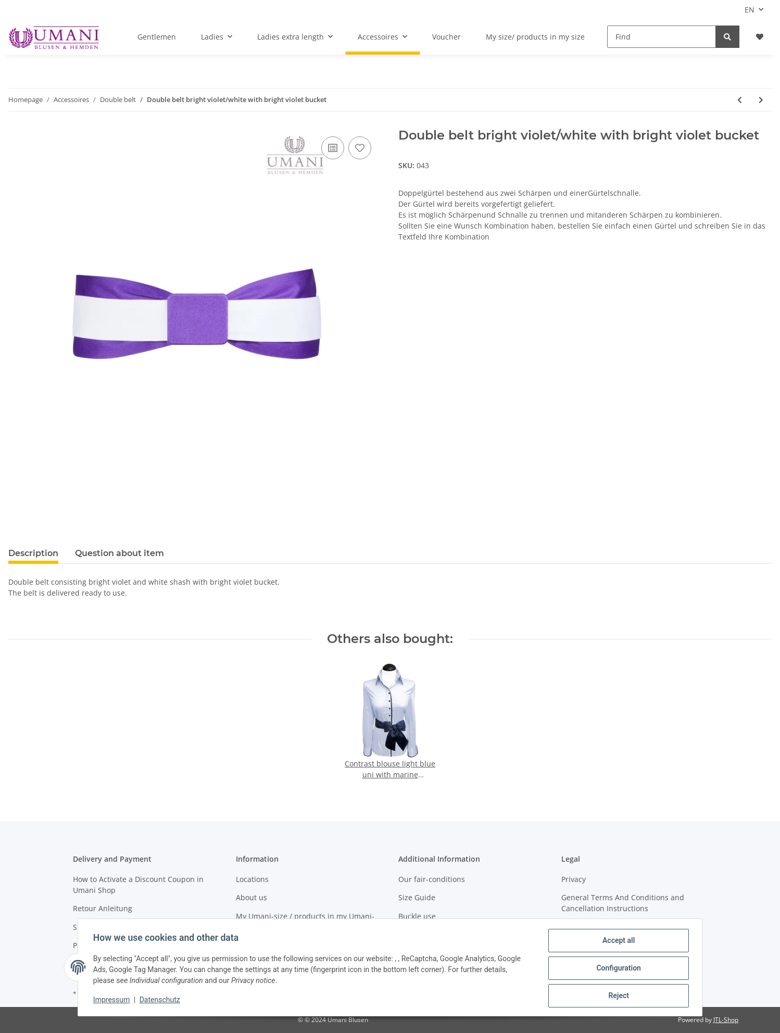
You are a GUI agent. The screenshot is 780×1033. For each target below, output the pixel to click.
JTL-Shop (725, 1019)
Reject (617, 996)
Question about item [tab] (119, 553)
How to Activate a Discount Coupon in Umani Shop (138, 884)
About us (251, 897)
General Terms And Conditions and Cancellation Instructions (622, 902)
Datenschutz (161, 1001)
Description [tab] (33, 553)
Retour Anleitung (102, 908)
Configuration (617, 969)
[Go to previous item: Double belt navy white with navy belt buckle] (739, 100)
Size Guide (416, 897)
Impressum (113, 1001)
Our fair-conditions (431, 879)
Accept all (617, 942)
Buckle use (417, 916)
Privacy (573, 879)
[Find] (661, 37)
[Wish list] (760, 37)
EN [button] (749, 10)
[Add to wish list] (359, 147)
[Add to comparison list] (332, 147)
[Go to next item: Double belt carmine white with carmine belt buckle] (761, 100)
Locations (252, 879)
